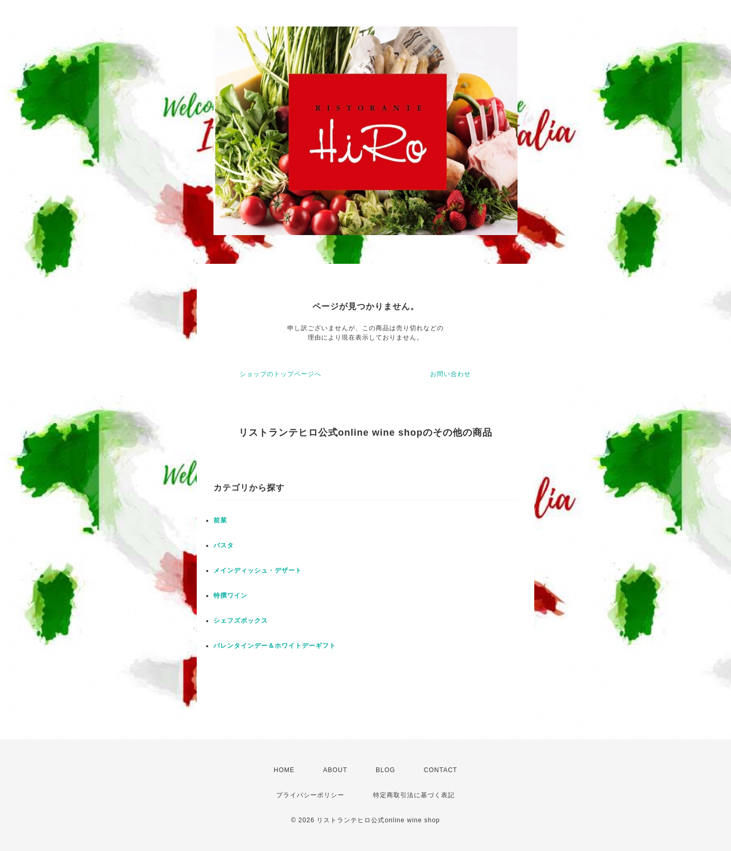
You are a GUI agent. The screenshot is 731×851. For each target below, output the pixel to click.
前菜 (220, 520)
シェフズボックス (240, 620)
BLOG (385, 770)
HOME (284, 770)
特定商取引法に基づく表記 (414, 795)
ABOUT (335, 770)
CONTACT (440, 770)
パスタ (223, 545)
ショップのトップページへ (280, 374)
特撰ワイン (230, 595)
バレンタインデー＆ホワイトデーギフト (274, 645)
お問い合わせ (450, 374)
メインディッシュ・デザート (257, 570)
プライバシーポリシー (310, 795)
